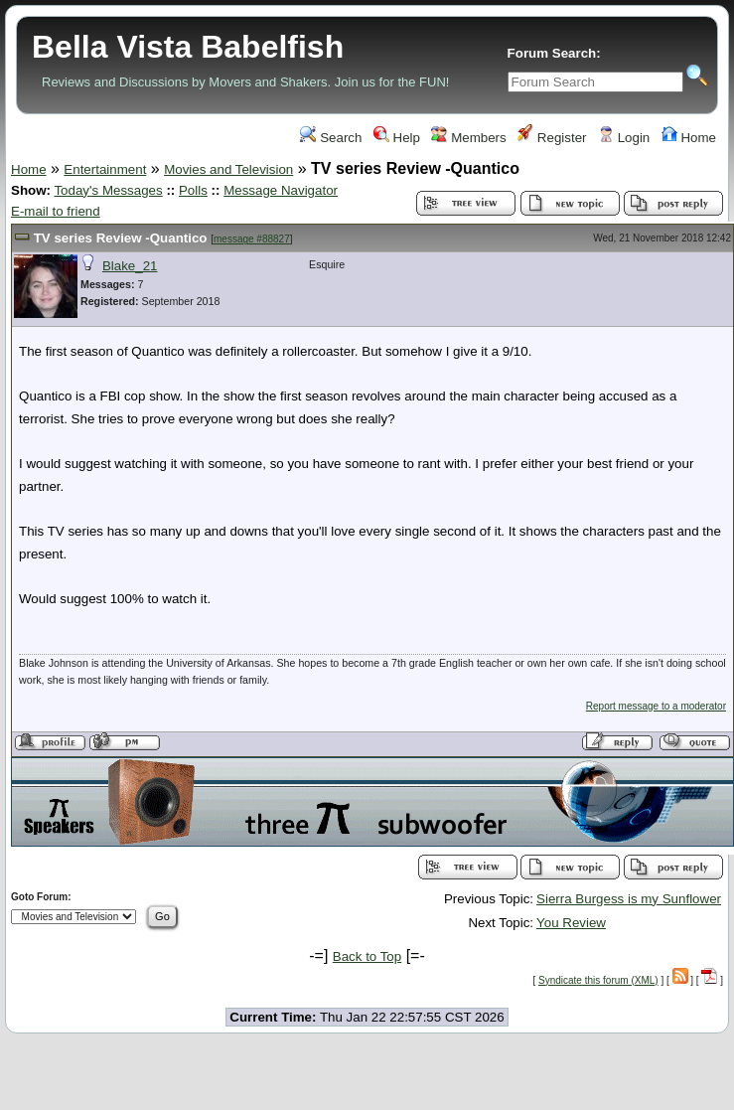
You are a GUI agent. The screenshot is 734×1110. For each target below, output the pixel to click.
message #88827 (252, 239)
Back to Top (367, 956)
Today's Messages (108, 190)
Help (396, 137)
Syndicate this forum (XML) (598, 980)
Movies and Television (228, 169)
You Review (571, 922)
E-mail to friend (55, 211)
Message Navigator (280, 190)
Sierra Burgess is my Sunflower (628, 898)
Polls (193, 190)
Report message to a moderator (656, 706)
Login (624, 137)
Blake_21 (130, 265)
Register (551, 137)
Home (688, 137)
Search (331, 137)
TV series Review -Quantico (123, 238)
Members (468, 137)
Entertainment (105, 169)
